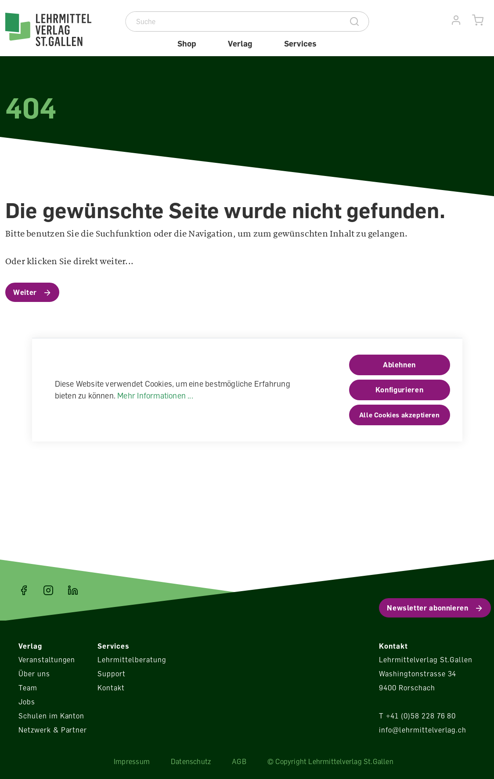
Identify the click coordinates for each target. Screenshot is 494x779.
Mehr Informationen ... (155, 395)
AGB (239, 761)
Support (111, 673)
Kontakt (111, 687)
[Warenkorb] (478, 20)
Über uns (34, 673)
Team (27, 687)
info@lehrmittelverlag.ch (422, 729)
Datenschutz (191, 761)
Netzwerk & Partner (52, 729)
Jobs (26, 701)
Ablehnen (399, 364)
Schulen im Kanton (51, 715)
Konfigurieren (399, 389)
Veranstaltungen (46, 659)
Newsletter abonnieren (427, 607)
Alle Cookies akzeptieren (399, 415)
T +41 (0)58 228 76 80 (417, 715)
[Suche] (233, 21)
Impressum (132, 761)
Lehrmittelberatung (131, 659)
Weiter (25, 292)
